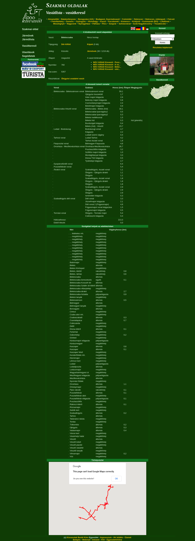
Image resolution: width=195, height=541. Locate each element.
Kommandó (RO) (150, 21)
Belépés (76, 540)
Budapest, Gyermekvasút (108, 19)
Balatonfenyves (68, 19)
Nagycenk (71, 24)
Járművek (28, 35)
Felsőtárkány (57, 21)
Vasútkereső (29, 46)
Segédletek (28, 56)
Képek (90, 44)
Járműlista (28, 39)
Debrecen (138, 19)
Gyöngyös (81, 21)
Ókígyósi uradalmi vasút (72, 78)
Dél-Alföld (66, 44)
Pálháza (96, 24)
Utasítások (28, 52)
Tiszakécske (160, 24)
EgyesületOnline (114, 540)
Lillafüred (164, 21)
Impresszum (106, 537)
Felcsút (171, 19)
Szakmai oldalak (66, 5)
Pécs (104, 24)
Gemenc (70, 21)
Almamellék (53, 19)
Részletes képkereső (162, 47)
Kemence (125, 21)
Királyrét (136, 21)
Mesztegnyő (58, 24)
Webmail (86, 540)
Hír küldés (118, 537)
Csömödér (127, 19)
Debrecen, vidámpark (155, 19)
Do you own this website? (83, 479)
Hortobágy (93, 21)
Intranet (95, 540)
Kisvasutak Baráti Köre (77, 537)
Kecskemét (113, 21)
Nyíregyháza (84, 24)
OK (116, 478)
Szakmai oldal (30, 29)
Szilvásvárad (125, 24)
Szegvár (113, 24)
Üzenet (128, 537)
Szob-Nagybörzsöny (142, 24)
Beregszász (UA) (86, 19)
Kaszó (103, 21)
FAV (103, 540)
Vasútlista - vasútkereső (65, 12)
